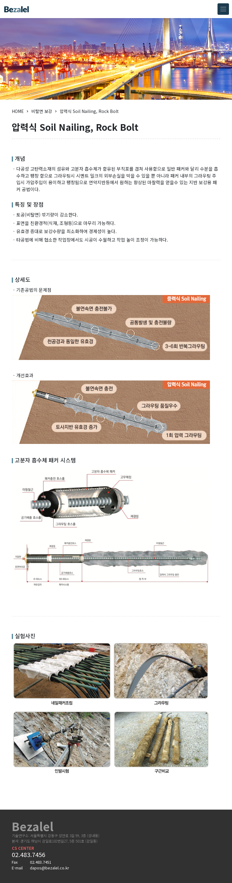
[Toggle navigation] (223, 9)
